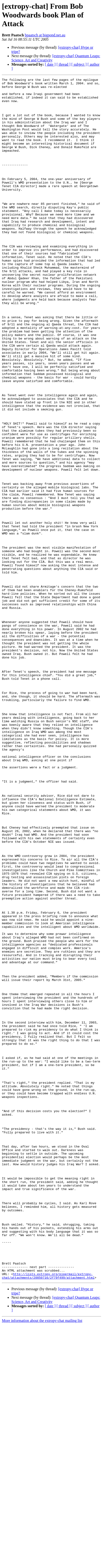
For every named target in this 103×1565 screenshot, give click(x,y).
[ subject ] (79, 64)
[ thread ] (63, 64)
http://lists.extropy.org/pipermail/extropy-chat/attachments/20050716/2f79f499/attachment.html (48, 1515)
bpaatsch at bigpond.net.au (45, 35)
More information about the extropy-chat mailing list (42, 1561)
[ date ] (50, 64)
